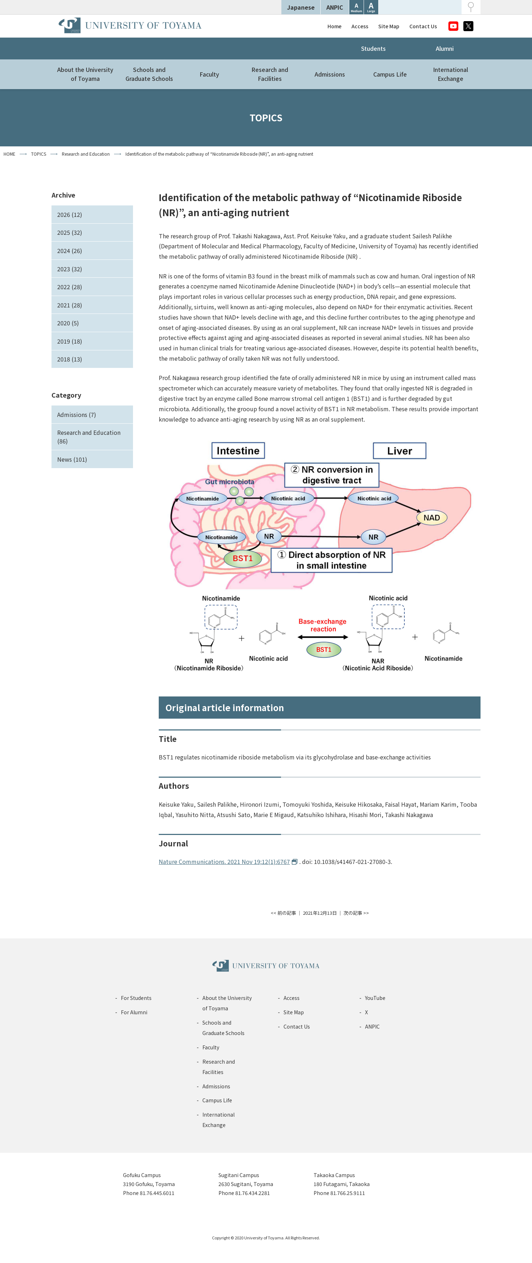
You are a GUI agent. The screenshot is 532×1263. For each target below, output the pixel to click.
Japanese (301, 7)
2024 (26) (69, 250)
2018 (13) (69, 359)
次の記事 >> (356, 912)
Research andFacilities (269, 74)
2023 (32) (69, 268)
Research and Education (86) (88, 436)
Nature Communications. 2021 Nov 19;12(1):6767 (224, 861)
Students (373, 48)
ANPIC (334, 7)
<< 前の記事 (283, 912)
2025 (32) (69, 232)
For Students (136, 997)
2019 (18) (69, 341)
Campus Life (390, 74)
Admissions (330, 74)
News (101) (72, 459)
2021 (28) (69, 305)
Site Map (388, 26)
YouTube (375, 997)
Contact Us (423, 26)
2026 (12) (69, 214)
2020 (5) (68, 323)
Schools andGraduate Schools (149, 74)
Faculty (209, 74)
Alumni (445, 48)
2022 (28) (69, 286)
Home (334, 26)
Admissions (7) (76, 414)
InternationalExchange (450, 74)
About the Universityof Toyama (85, 74)
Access (359, 26)
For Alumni (134, 1012)
